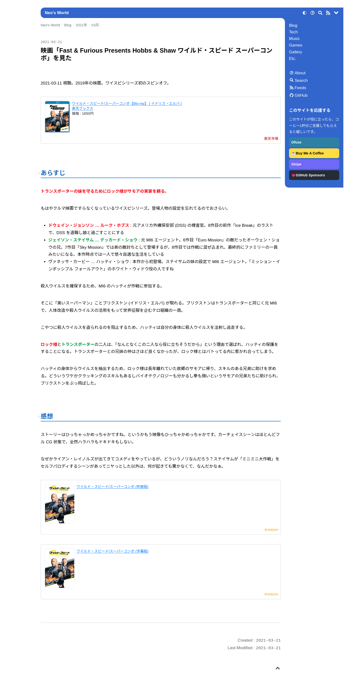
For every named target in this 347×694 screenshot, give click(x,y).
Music (294, 38)
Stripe (296, 164)
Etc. (292, 58)
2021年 (81, 25)
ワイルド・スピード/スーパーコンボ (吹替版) (112, 487)
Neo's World (57, 12)
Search (301, 80)
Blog (293, 25)
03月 (95, 25)
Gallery (295, 52)
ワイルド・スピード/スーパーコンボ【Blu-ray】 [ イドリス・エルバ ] (126, 103)
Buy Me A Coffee (310, 153)
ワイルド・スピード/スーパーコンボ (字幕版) (112, 551)
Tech (293, 32)
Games (295, 45)
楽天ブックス (82, 108)
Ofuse (296, 142)
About (300, 73)
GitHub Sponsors (310, 175)
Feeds (300, 88)
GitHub (301, 95)
